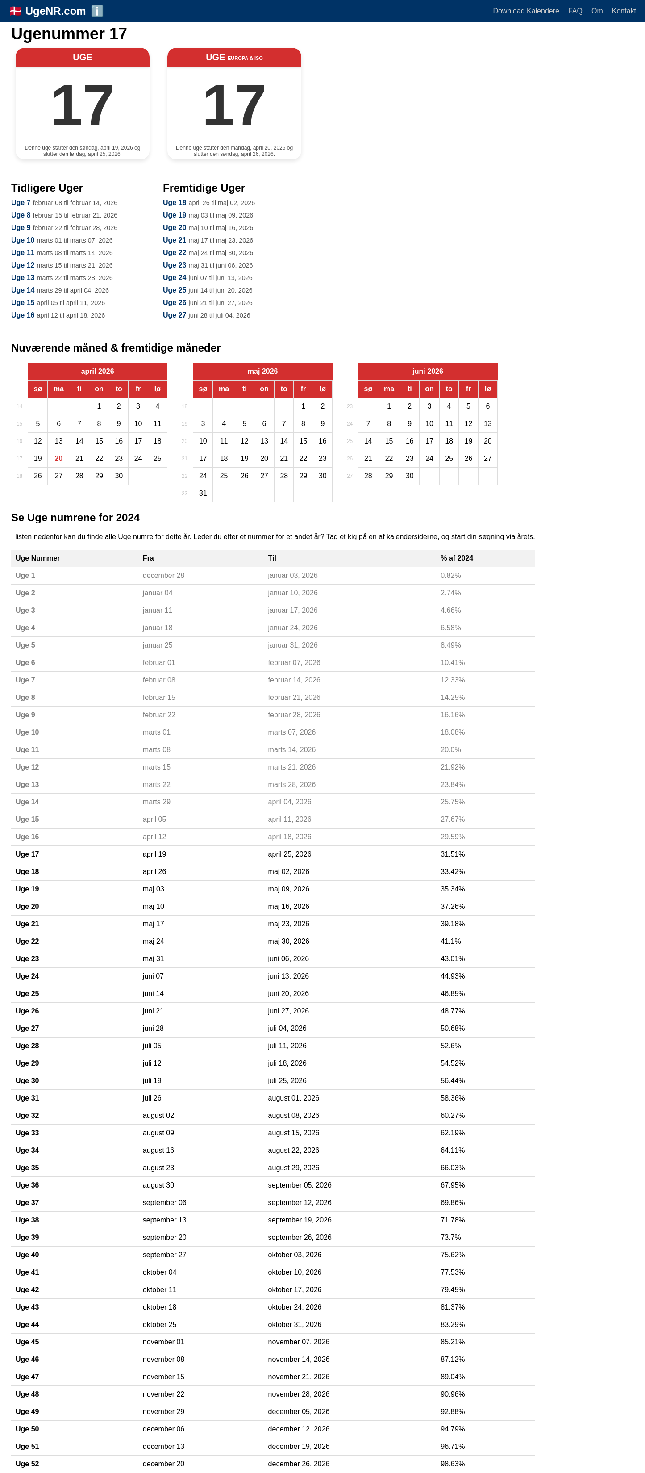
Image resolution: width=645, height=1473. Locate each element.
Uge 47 (27, 1377)
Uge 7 (21, 202)
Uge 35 (27, 1168)
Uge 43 (27, 1307)
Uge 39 (27, 1237)
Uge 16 (22, 315)
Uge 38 (27, 1220)
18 (19, 476)
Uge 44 (27, 1324)
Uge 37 (27, 1202)
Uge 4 (25, 628)
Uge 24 (174, 277)
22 (184, 476)
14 (19, 406)
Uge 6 (25, 662)
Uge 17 (27, 854)
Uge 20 (174, 227)
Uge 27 (174, 315)
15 (19, 424)
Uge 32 (27, 1115)
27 (350, 476)
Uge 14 (22, 290)
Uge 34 (27, 1150)
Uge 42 (27, 1289)
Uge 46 (27, 1359)
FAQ (575, 11)
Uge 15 (22, 302)
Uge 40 (27, 1255)
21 (184, 459)
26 (350, 459)
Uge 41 (27, 1272)
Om (597, 11)
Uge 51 (27, 1446)
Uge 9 (21, 227)
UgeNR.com (55, 11)
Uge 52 (27, 1464)
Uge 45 (27, 1342)
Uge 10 (22, 240)
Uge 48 (27, 1394)
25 (350, 441)
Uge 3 (25, 610)
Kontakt (624, 11)
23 (184, 493)
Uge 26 (174, 302)
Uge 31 (27, 1098)
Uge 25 (174, 290)
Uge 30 (27, 1080)
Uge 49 (27, 1411)
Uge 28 (27, 1046)
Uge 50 (27, 1429)
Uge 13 (22, 277)
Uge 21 (174, 240)
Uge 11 (22, 252)
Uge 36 (27, 1185)
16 (19, 441)
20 (184, 441)
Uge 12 (22, 265)
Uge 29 (27, 1063)
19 (184, 424)
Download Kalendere (526, 11)
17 (19, 459)
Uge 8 (21, 215)
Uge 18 (174, 202)
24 (350, 424)
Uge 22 (174, 252)
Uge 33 (27, 1133)
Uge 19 (174, 215)
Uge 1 (25, 575)
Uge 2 (25, 593)
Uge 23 (174, 265)
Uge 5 (25, 645)
